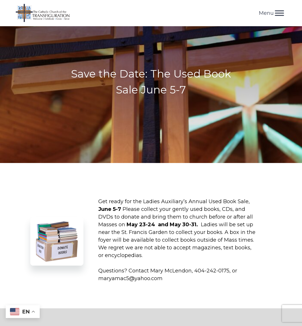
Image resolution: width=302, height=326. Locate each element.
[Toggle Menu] (279, 13)
